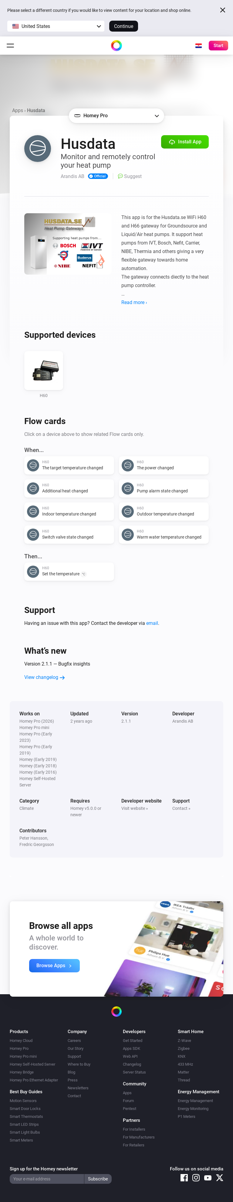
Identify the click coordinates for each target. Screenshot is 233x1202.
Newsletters (78, 1088)
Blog (71, 1072)
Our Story (75, 1048)
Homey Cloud (21, 1040)
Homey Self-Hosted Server (32, 1064)
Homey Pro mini (23, 1056)
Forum (128, 1100)
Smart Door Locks (25, 1108)
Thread (184, 1080)
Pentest (129, 1108)
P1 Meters (186, 1116)
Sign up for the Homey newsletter (44, 1169)
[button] (55, 26)
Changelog (132, 1064)
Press (73, 1080)
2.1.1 (126, 721)
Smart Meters (21, 1140)
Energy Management (195, 1100)
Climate (26, 808)
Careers (74, 1040)
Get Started (132, 1040)
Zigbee (184, 1048)
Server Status (134, 1072)
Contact (74, 1096)
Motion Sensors (23, 1100)
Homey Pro (19, 1048)
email (152, 623)
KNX (181, 1056)
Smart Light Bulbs (25, 1132)
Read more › (134, 302)
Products (19, 1031)
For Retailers (133, 1145)
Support (74, 1056)
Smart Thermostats (26, 1116)
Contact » (181, 808)
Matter (183, 1072)
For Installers (134, 1129)
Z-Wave (184, 1040)
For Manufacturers (139, 1137)
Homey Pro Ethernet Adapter (34, 1080)
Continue (123, 26)
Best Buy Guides (26, 1091)
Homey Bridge (22, 1072)
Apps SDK (131, 1048)
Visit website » (134, 808)
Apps (17, 110)
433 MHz (185, 1064)
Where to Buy (79, 1064)
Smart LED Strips (24, 1124)
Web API (130, 1056)
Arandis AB (182, 721)
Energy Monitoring (193, 1108)
